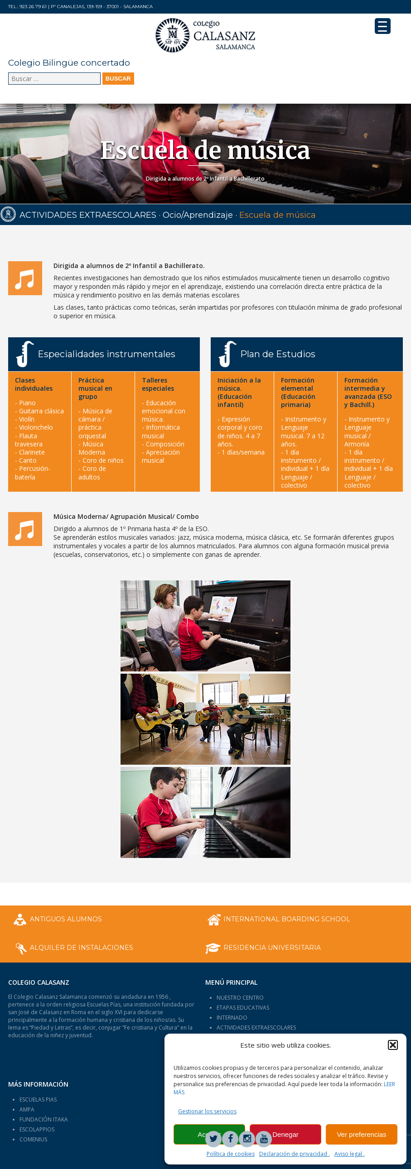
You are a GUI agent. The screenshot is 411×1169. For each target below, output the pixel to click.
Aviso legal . (349, 1154)
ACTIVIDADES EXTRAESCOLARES (87, 215)
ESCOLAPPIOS (36, 1129)
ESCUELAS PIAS (38, 1099)
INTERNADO (232, 1017)
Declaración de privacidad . (294, 1154)
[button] (392, 1044)
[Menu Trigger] (383, 26)
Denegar (285, 1134)
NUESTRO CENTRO (240, 997)
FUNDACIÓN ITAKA (43, 1119)
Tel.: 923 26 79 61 (27, 7)
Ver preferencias (361, 1134)
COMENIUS (33, 1139)
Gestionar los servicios (207, 1111)
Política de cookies (231, 1154)
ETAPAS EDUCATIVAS (243, 1007)
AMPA (26, 1109)
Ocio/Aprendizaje (198, 215)
